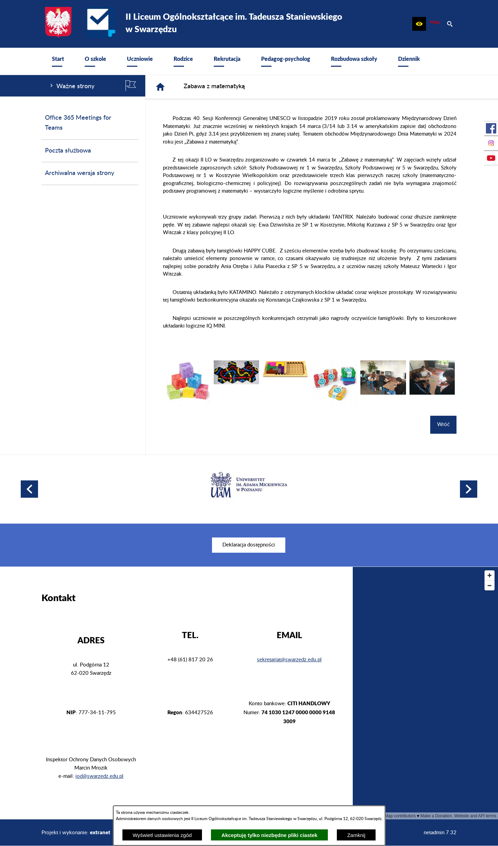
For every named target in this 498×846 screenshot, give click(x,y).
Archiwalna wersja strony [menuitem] (79, 173)
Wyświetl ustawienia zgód (162, 835)
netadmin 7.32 (440, 832)
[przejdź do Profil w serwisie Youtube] (491, 158)
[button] (419, 24)
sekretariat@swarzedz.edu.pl (289, 659)
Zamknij (356, 835)
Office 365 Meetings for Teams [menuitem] (78, 123)
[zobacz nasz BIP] (434, 24)
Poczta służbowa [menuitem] (68, 151)
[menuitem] (58, 61)
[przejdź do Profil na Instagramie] (491, 143)
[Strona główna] (160, 87)
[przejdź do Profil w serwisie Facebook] (491, 128)
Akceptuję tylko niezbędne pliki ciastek (269, 835)
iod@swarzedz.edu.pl (99, 776)
